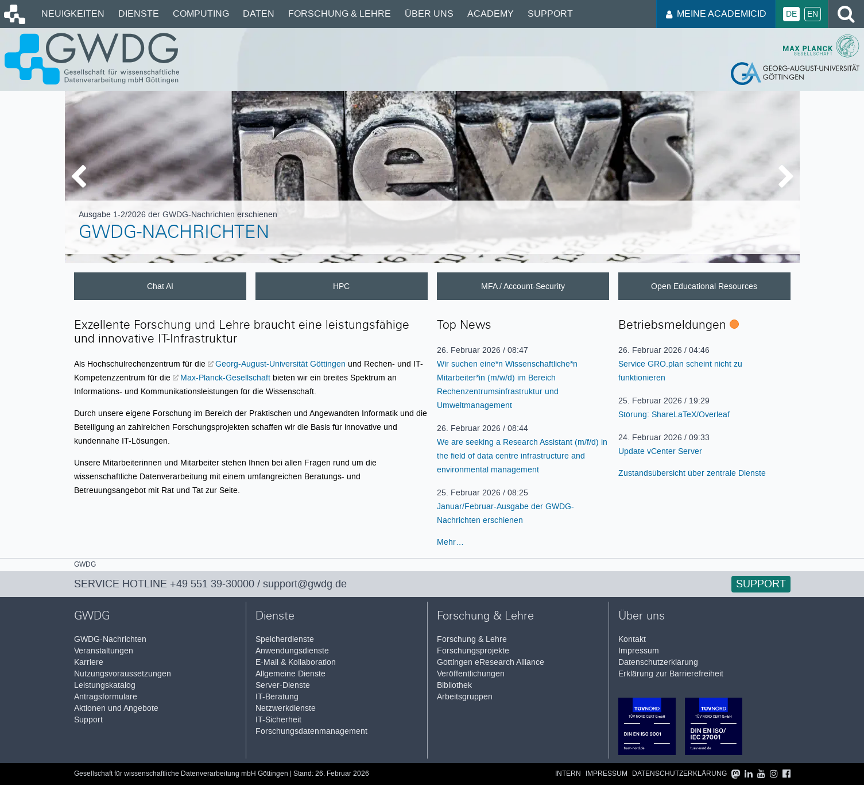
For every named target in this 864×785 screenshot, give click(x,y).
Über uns (429, 13)
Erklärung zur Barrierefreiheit (670, 673)
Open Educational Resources (704, 286)
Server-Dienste (282, 685)
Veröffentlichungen (471, 673)
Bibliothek (454, 685)
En (812, 14)
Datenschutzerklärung (658, 662)
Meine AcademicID (716, 13)
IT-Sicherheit (278, 719)
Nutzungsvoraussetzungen (122, 673)
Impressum (638, 651)
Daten (258, 13)
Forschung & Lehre (339, 13)
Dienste (138, 13)
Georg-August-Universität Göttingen (280, 363)
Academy (490, 13)
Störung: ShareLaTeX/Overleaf (674, 414)
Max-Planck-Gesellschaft (225, 377)
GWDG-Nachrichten (174, 234)
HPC (341, 286)
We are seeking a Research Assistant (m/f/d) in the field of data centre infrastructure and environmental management (522, 455)
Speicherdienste (284, 639)
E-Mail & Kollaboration (295, 662)
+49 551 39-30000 (212, 584)
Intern (568, 774)
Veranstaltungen (103, 651)
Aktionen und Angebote (116, 708)
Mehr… (450, 542)
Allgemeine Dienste (290, 673)
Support (550, 13)
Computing (201, 13)
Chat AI (160, 286)
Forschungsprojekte (473, 651)
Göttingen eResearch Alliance (490, 662)
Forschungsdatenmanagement (311, 731)
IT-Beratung (277, 696)
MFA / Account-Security (523, 286)
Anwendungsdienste (292, 651)
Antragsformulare (105, 696)
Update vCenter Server (660, 451)
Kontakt (632, 639)
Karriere (88, 662)
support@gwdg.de (305, 584)
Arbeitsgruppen (465, 696)
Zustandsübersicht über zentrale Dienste (692, 473)
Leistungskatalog (104, 685)
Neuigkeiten (72, 13)
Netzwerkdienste (285, 708)
